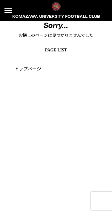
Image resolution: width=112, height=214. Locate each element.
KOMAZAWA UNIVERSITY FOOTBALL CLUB (56, 10)
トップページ (27, 68)
